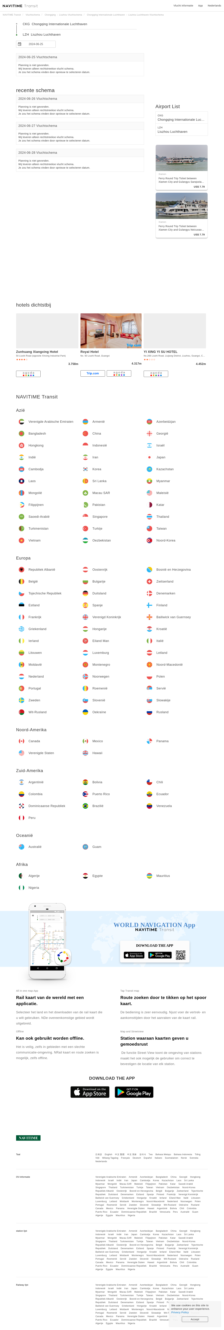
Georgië (183, 1177)
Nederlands (101, 1161)
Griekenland (128, 1198)
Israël (111, 1180)
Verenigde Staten (136, 1208)
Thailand (112, 1187)
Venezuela (165, 1212)
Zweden (133, 1205)
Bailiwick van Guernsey (107, 1198)
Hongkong (195, 1177)
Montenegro (138, 1201)
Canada (99, 1208)
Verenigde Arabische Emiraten (110, 1177)
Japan (134, 1180)
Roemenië (112, 1205)
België (159, 1191)
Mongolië (112, 1184)
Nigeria (131, 1215)
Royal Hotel (89, 352)
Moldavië (124, 1201)
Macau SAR (126, 1184)
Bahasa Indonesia (183, 1154)
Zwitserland (182, 1191)
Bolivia (173, 1208)
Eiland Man (175, 1198)
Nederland (172, 1201)
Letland (113, 1201)
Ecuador (114, 1212)
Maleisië (138, 1184)
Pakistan (163, 1184)
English (108, 1154)
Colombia (192, 1208)
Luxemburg (101, 1201)
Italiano (158, 1158)
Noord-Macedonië (155, 1201)
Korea (156, 1180)
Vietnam (160, 1187)
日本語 (98, 1154)
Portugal (99, 1205)
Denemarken (127, 1194)
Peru (175, 1212)
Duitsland (113, 1194)
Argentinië (162, 1208)
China (174, 1177)
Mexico (109, 1208)
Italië (185, 1198)
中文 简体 (132, 1154)
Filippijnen (151, 1184)
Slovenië (144, 1205)
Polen (198, 1201)
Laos (178, 1180)
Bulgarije (169, 1191)
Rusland (195, 1205)
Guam (195, 1212)
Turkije (139, 1187)
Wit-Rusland (170, 1205)
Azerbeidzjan (146, 1177)
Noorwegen (186, 1201)
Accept (195, 1319)
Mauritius (120, 1215)
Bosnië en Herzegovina (141, 1191)
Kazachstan (168, 1180)
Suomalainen (171, 1158)
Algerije (99, 1215)
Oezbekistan (173, 1187)
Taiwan (149, 1187)
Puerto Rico (101, 1212)
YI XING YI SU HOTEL (160, 352)
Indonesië (100, 1180)
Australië (184, 1212)
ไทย (151, 1154)
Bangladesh (162, 1177)
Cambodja (145, 1180)
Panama (120, 1208)
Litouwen (195, 1198)
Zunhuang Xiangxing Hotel (37, 352)
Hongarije (142, 1198)
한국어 (142, 1154)
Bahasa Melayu (163, 1154)
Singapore (100, 1187)
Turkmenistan (127, 1187)
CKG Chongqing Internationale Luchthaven (55, 24)
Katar (173, 1184)
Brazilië (153, 1212)
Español (148, 1158)
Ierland (162, 1198)
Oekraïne (183, 1205)
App (200, 5)
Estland (140, 1194)
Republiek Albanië (104, 1191)
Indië (119, 1180)
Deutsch (137, 1158)
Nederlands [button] (214, 5)
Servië (123, 1205)
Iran (126, 1180)
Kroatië (153, 1198)
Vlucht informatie (183, 5)
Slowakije (156, 1205)
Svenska (194, 1158)
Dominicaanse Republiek (133, 1212)
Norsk (184, 1158)
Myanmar (100, 1184)
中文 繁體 (119, 1154)
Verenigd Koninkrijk (188, 1194)
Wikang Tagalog (110, 1158)
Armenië (133, 1177)
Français (125, 1158)
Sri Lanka (189, 1180)
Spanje (150, 1194)
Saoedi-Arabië (185, 1184)
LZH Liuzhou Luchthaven (42, 34)
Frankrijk (171, 1194)
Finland (160, 1194)
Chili (182, 1208)
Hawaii (151, 1208)
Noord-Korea (188, 1187)
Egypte (109, 1215)
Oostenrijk (122, 1191)
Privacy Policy (180, 1312)
